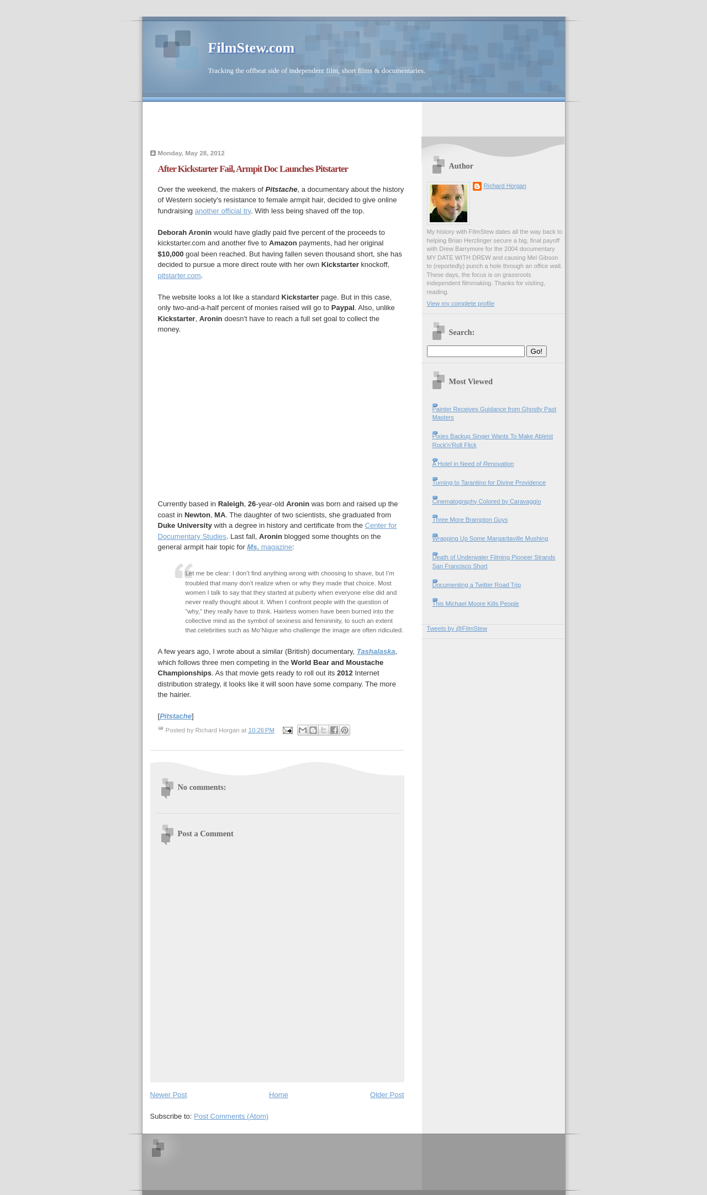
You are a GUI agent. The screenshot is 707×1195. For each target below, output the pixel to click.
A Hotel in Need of (473, 463)
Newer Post (168, 1095)
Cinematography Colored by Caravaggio (486, 501)
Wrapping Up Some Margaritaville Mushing (490, 538)
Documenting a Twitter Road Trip (476, 584)
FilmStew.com (251, 48)
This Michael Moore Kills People (475, 603)
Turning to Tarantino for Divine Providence (489, 482)
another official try (223, 211)
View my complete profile (461, 303)
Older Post (387, 1095)
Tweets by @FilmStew (457, 628)
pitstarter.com (179, 275)
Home (278, 1095)
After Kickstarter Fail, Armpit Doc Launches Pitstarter (253, 169)
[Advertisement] (353, 118)
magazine (269, 547)
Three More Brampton (470, 519)
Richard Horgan (505, 185)
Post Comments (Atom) (231, 1116)
